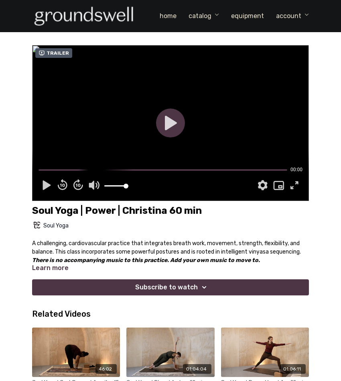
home (168, 16)
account (292, 16)
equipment (247, 16)
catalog (204, 16)
